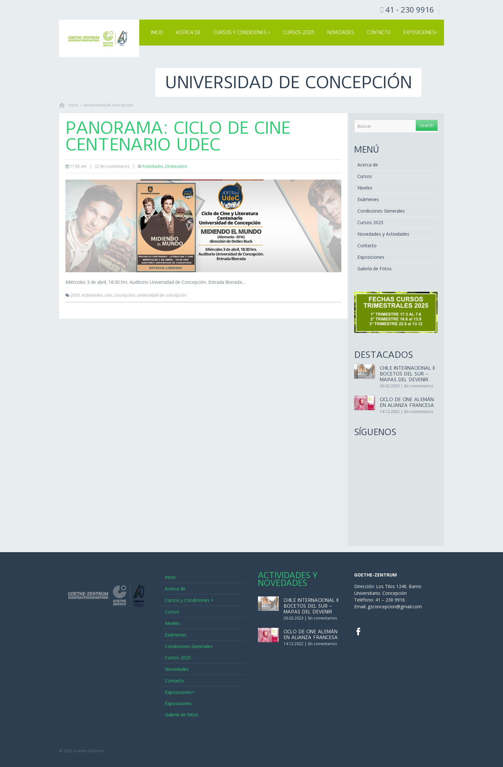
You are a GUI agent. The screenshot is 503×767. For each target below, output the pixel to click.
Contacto (378, 32)
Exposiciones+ (420, 32)
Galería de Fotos (374, 269)
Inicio (157, 32)
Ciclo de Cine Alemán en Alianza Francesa (407, 402)
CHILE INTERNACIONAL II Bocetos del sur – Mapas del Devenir (407, 374)
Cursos (364, 176)
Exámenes (368, 199)
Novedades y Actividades (383, 234)
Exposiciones (370, 257)
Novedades (340, 32)
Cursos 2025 (298, 32)
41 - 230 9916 (409, 9)
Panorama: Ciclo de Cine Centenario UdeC (177, 136)
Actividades (152, 166)
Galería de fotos (181, 715)
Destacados (176, 166)
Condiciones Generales (381, 211)
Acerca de (188, 32)
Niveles (364, 188)
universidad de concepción (108, 105)
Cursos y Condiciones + (242, 32)
